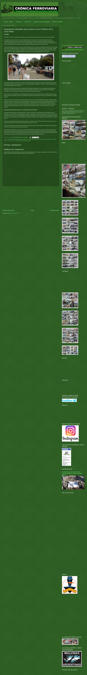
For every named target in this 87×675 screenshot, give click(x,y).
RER (51, 139)
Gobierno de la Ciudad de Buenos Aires (30, 139)
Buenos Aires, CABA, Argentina (24, 140)
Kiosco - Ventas (8, 21)
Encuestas (19, 21)
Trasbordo (54, 139)
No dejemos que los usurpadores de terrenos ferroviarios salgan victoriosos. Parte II (72, 473)
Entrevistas (27, 21)
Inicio (32, 210)
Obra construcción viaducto (43, 139)
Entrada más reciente (8, 210)
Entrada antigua (54, 210)
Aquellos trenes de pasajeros (42, 21)
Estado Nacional (11, 139)
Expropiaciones (18, 139)
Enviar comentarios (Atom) (13, 213)
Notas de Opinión (58, 21)
